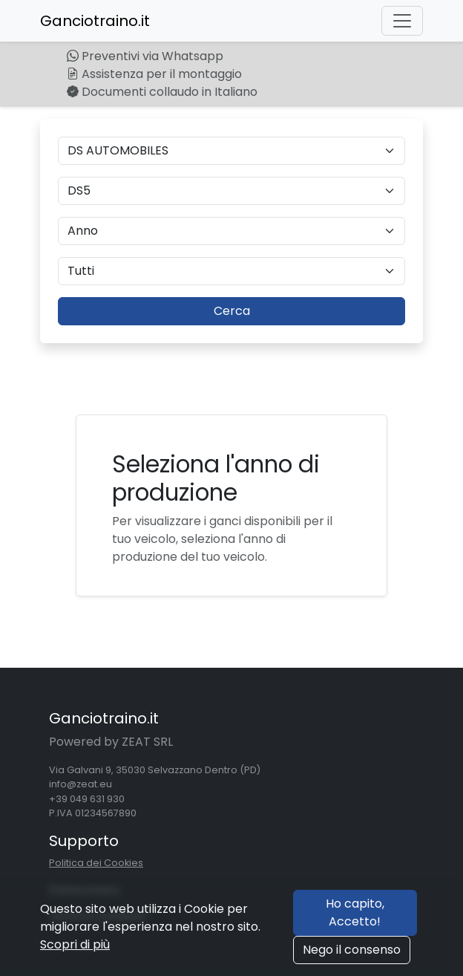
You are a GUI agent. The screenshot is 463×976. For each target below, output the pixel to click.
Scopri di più (75, 944)
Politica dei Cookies (96, 862)
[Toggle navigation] (402, 21)
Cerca (232, 310)
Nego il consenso (352, 949)
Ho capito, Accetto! (355, 912)
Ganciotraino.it (95, 20)
